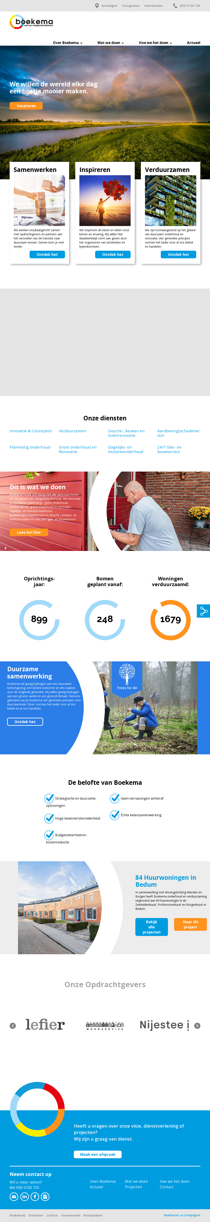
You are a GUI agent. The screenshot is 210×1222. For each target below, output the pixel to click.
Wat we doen (136, 1181)
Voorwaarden (70, 1215)
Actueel (96, 1186)
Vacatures (26, 105)
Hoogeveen (131, 5)
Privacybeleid (92, 1215)
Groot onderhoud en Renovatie (78, 449)
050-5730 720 (190, 5)
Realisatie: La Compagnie (182, 1215)
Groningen (109, 5)
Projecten (133, 1186)
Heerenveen (154, 5)
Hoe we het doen (174, 1181)
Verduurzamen (72, 430)
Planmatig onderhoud (30, 447)
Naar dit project (190, 924)
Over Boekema (103, 1181)
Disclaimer (36, 1215)
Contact (167, 1186)
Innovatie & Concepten (31, 430)
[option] (45, 1026)
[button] (13, 1026)
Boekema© (17, 1215)
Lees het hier (29, 532)
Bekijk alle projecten (152, 926)
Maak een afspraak (97, 1154)
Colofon (52, 1215)
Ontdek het (47, 254)
